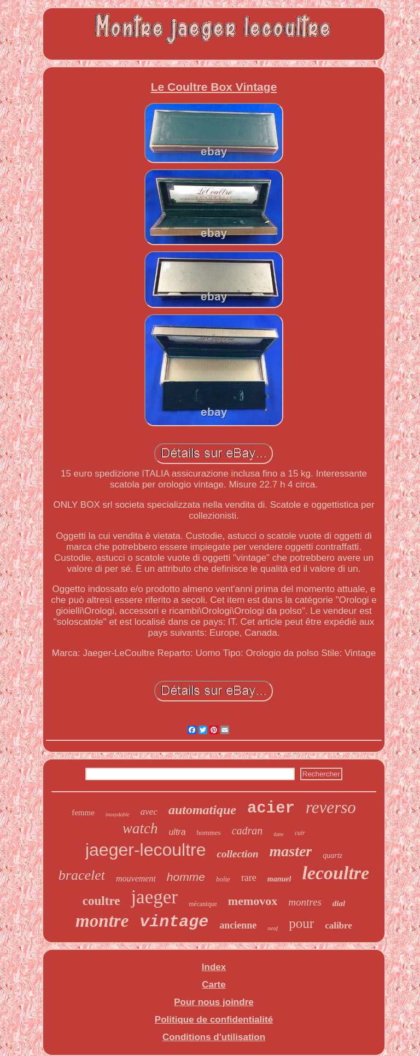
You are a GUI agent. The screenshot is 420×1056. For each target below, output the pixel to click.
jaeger (154, 897)
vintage (173, 922)
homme (186, 877)
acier (271, 808)
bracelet (82, 875)
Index (214, 967)
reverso (331, 807)
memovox (252, 901)
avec (149, 811)
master (290, 851)
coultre (101, 901)
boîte (223, 879)
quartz (332, 855)
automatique (202, 810)
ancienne (237, 925)
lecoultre (335, 873)
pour (301, 923)
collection (237, 854)
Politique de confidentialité (214, 1019)
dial (338, 903)
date (278, 834)
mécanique (203, 904)
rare (248, 877)
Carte (213, 984)
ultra (176, 832)
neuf (272, 928)
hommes (209, 832)
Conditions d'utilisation (213, 1037)
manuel (279, 879)
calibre (338, 925)
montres (305, 902)
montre (102, 921)
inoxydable (118, 814)
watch (140, 828)
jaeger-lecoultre (145, 850)
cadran (247, 831)
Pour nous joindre (213, 1002)
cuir (300, 833)
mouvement (136, 878)
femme (83, 812)
